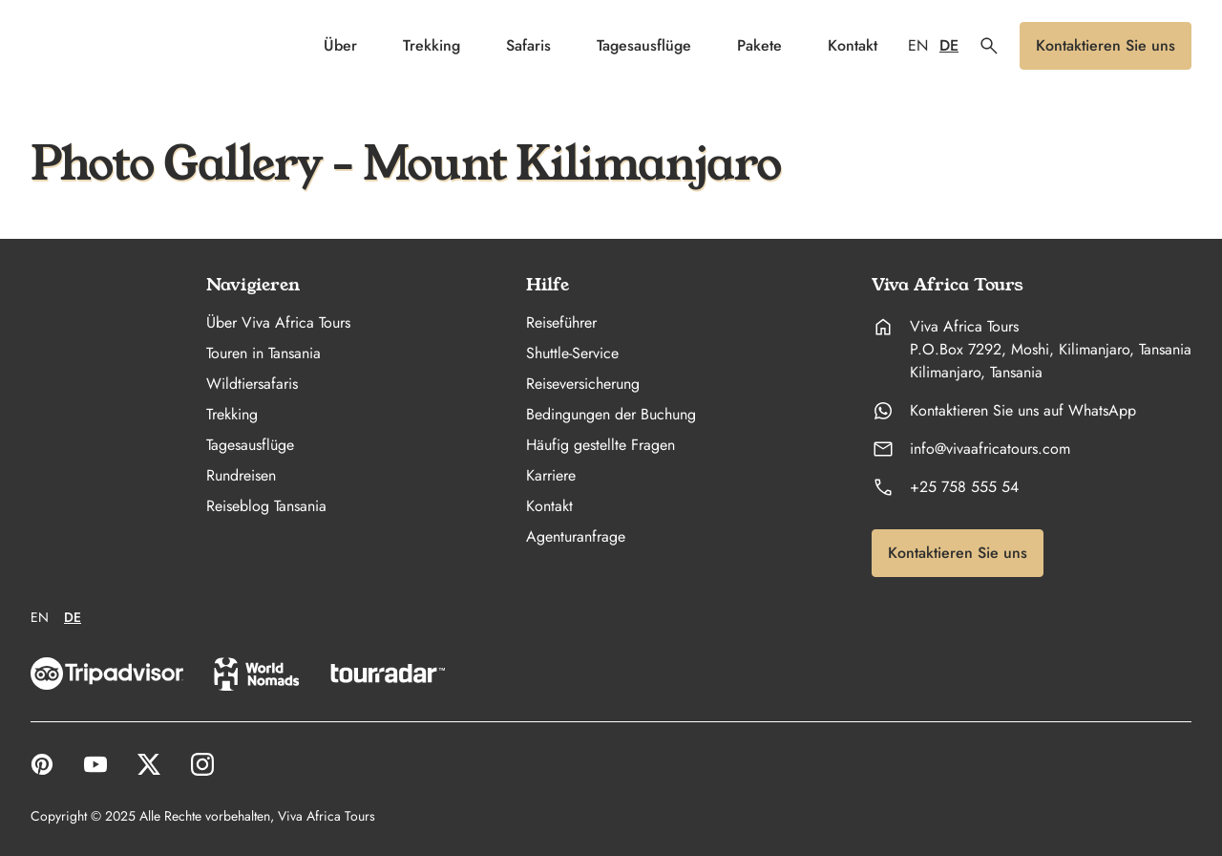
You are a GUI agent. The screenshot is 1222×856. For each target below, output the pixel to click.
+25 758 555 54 (964, 487)
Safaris (528, 45)
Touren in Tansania (263, 353)
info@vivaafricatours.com (990, 449)
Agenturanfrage (575, 537)
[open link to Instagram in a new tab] (202, 764)
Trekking (431, 45)
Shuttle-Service (572, 353)
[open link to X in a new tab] (148, 764)
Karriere (551, 475)
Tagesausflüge (644, 45)
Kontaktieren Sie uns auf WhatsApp (1023, 410)
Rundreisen (241, 475)
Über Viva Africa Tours (278, 323)
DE (949, 45)
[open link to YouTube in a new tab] (95, 764)
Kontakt (852, 45)
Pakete (759, 45)
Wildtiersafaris (252, 384)
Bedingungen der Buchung (611, 414)
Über (340, 45)
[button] (989, 46)
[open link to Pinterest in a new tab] (42, 764)
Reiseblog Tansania (266, 506)
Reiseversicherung (583, 384)
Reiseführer (561, 323)
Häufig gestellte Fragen (600, 445)
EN (918, 45)
